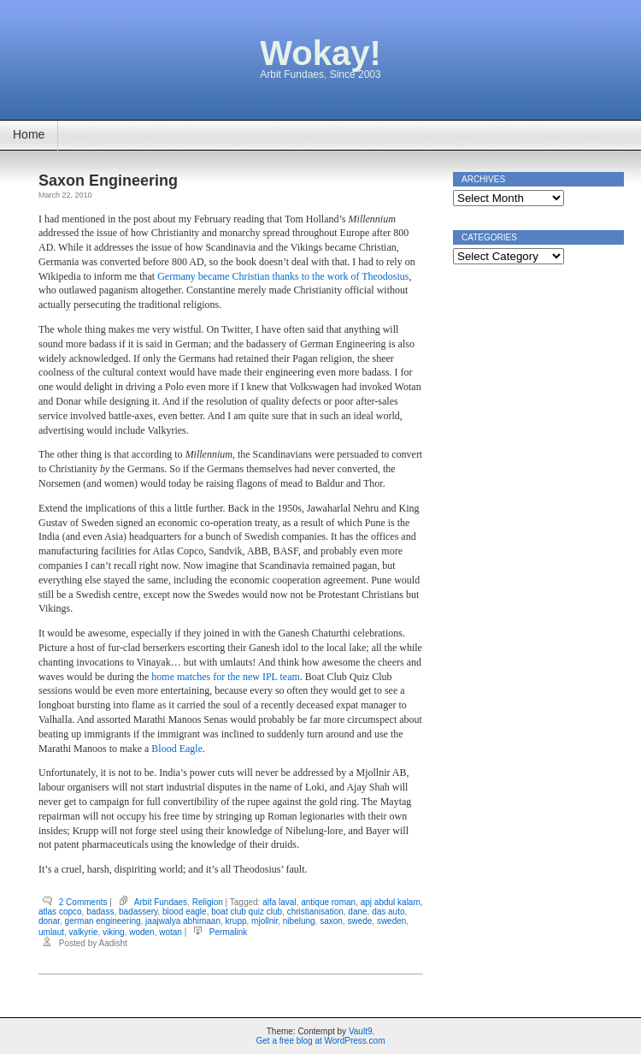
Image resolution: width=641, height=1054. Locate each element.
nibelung (299, 921)
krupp (236, 921)
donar (49, 921)
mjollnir (264, 921)
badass (100, 911)
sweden (391, 921)
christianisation (315, 911)
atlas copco (60, 911)
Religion (207, 902)
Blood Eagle (177, 749)
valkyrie (83, 932)
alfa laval (279, 902)
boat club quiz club (246, 911)
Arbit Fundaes (160, 902)
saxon (331, 921)
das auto (388, 911)
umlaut (51, 932)
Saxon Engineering (108, 180)
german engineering (103, 921)
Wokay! (320, 53)
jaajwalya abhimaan (183, 921)
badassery (138, 911)
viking (114, 932)
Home (28, 134)
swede (359, 921)
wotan (170, 932)
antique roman (328, 902)
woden (141, 932)
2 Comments (83, 902)
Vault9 (361, 1031)
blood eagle (184, 911)
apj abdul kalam (390, 902)
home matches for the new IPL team (225, 677)
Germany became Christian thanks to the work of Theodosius (283, 276)
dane (357, 911)
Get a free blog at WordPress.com (320, 1040)
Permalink (228, 932)
